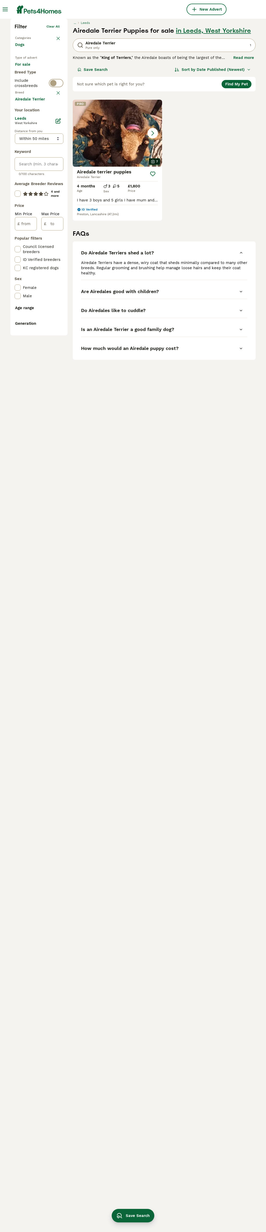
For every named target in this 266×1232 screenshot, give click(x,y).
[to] (52, 458)
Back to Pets (25, 114)
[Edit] (58, 355)
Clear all (53, 104)
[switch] (39, 192)
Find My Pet (236, 161)
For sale (27, 147)
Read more (243, 135)
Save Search (92, 147)
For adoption (31, 159)
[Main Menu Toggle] (5, 9)
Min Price (23, 448)
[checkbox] (18, 238)
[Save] (153, 251)
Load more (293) (35, 333)
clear (56, 204)
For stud (27, 172)
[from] (26, 458)
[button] (117, 210)
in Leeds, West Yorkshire (213, 108)
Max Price (50, 448)
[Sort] (213, 147)
